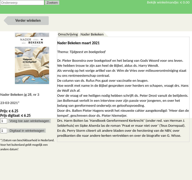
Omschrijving (68, 34)
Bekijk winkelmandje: (168, 2)
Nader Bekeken (92, 34)
